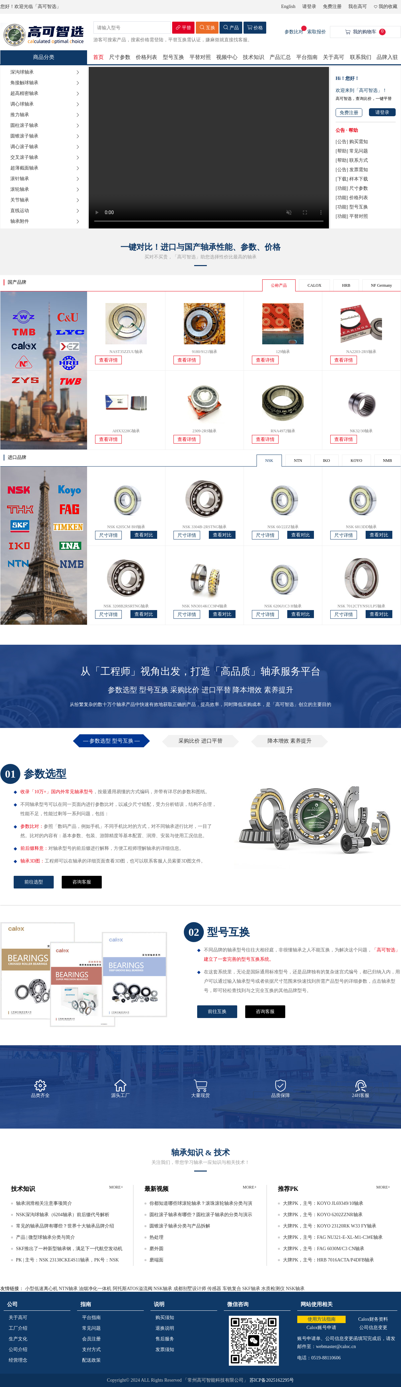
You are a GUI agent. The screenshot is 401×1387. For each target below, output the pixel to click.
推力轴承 (19, 114)
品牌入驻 (387, 57)
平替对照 (200, 57)
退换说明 (164, 1328)
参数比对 (294, 31)
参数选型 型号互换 (111, 741)
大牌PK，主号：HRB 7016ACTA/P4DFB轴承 (328, 1259)
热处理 (156, 1237)
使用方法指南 (322, 1319)
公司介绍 (18, 1349)
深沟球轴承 (22, 72)
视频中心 (227, 57)
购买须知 (164, 1317)
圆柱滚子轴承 (24, 125)
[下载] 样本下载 (352, 178)
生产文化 (18, 1338)
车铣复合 (232, 1288)
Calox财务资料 (373, 1319)
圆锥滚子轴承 (24, 136)
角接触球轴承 (24, 82)
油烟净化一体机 (95, 1288)
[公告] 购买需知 (352, 141)
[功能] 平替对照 (352, 216)
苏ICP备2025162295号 (272, 1380)
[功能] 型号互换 (352, 206)
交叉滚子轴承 (24, 157)
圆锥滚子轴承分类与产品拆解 (179, 1225)
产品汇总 (280, 57)
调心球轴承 (22, 104)
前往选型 (33, 881)
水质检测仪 (273, 1288)
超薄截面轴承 (24, 168)
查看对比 (143, 534)
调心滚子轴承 (24, 146)
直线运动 (19, 210)
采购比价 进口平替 (200, 741)
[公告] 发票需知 (352, 169)
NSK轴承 (162, 1288)
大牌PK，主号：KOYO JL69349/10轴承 (323, 1203)
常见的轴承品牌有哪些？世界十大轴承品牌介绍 (65, 1225)
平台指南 (307, 57)
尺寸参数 (119, 57)
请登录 (309, 6)
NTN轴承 (68, 1288)
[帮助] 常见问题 (352, 151)
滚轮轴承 (19, 189)
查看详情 (108, 360)
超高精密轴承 (24, 93)
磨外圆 (156, 1248)
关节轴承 (19, 199)
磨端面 (156, 1259)
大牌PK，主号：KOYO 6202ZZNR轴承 (322, 1214)
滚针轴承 (19, 178)
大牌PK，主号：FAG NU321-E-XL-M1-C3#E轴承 (333, 1237)
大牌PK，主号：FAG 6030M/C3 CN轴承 (323, 1248)
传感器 (214, 1288)
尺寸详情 (108, 535)
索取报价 (316, 31)
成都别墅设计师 (189, 1288)
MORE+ (116, 1187)
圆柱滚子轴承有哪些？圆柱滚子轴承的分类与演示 (200, 1214)
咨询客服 (81, 881)
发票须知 (164, 1349)
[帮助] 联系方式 (352, 160)
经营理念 (18, 1360)
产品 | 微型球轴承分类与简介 (45, 1237)
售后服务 (164, 1338)
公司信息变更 (373, 1327)
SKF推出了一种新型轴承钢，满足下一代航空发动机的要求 (69, 1250)
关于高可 (333, 57)
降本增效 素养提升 (290, 741)
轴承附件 (19, 221)
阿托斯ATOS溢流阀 (132, 1288)
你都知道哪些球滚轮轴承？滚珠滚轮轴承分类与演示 (200, 1205)
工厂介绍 (18, 1328)
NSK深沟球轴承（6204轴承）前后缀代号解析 (62, 1214)
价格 (255, 27)
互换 (207, 27)
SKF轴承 (251, 1288)
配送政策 (91, 1360)
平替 (183, 27)
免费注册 (332, 6)
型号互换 (173, 57)
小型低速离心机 (41, 1288)
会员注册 (91, 1338)
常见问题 (91, 1328)
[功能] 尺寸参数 (352, 188)
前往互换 (217, 1011)
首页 (98, 57)
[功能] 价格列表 (352, 197)
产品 (231, 27)
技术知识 (253, 57)
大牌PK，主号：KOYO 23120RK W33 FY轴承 (329, 1225)
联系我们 (360, 57)
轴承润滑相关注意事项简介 (44, 1203)
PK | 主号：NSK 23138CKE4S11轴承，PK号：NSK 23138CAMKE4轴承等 (67, 1261)
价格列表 (146, 57)
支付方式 (91, 1349)
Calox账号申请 (321, 1327)
